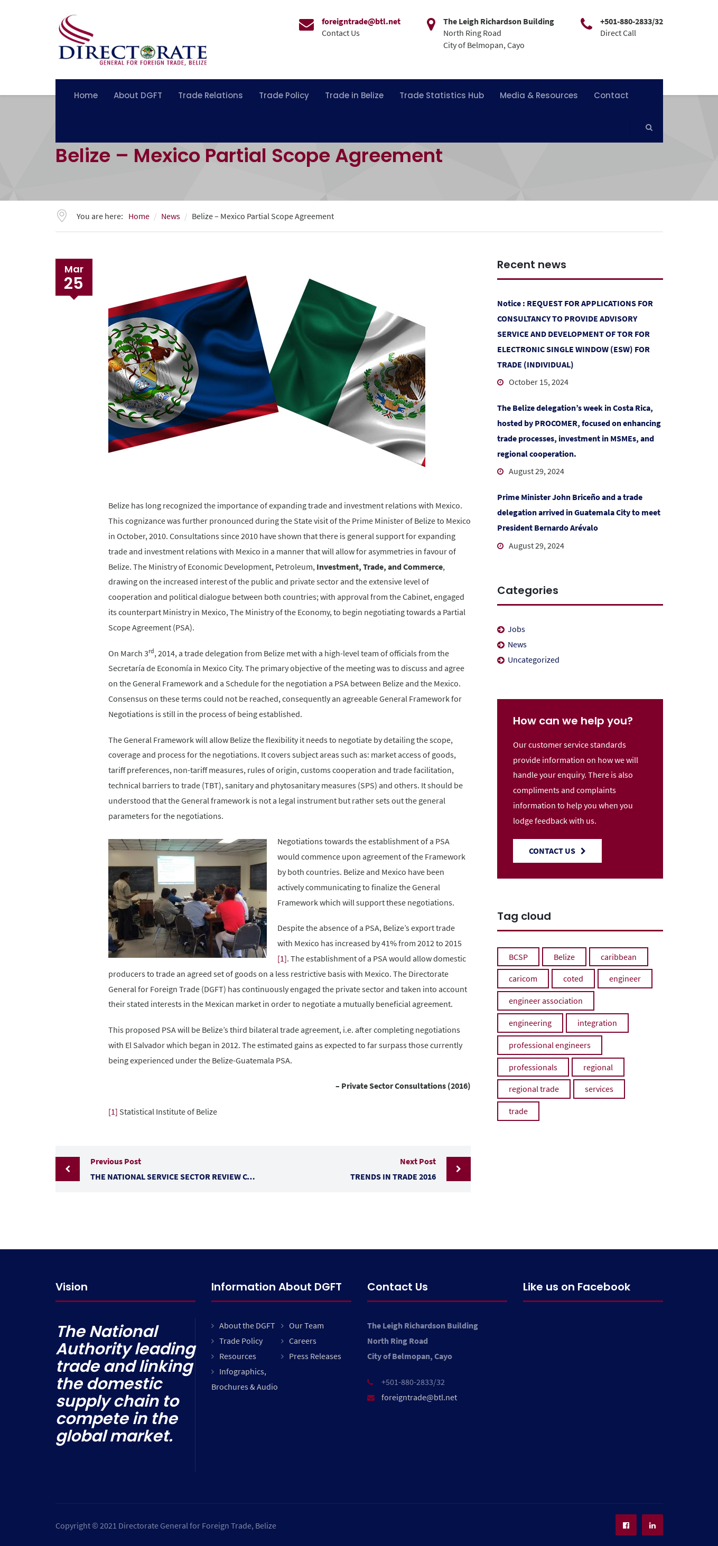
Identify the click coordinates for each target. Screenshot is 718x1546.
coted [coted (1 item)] (573, 978)
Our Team (306, 1325)
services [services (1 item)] (599, 1088)
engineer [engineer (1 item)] (625, 978)
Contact (611, 95)
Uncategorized (534, 659)
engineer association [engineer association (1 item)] (546, 1000)
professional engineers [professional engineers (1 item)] (550, 1045)
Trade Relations (210, 95)
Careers (302, 1340)
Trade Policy (284, 95)
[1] (282, 958)
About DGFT (138, 95)
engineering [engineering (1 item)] (530, 1022)
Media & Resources (539, 95)
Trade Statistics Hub (441, 95)
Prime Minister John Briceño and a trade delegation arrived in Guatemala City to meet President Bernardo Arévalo (578, 512)
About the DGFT (247, 1325)
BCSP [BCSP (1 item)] (518, 956)
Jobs (516, 629)
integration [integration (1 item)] (597, 1022)
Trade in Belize (354, 95)
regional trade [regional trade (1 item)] (534, 1088)
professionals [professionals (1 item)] (533, 1067)
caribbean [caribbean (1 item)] (619, 956)
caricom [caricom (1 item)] (523, 978)
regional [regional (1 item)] (598, 1067)
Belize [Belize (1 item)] (564, 956)
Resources (237, 1356)
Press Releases (315, 1356)
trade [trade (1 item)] (518, 1111)
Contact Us (557, 850)
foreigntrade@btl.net (419, 1397)
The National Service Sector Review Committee (176, 1168)
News (517, 644)
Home (86, 95)
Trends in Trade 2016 (352, 1168)
